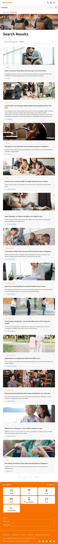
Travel (8, 78)
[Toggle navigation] (54, 3)
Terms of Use (30, 534)
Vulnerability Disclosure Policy (42, 534)
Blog (8, 12)
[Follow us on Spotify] (54, 541)
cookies (8, 538)
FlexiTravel (9, 119)
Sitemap (23, 534)
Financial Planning (11, 259)
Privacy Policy (6, 534)
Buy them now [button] (7, 484)
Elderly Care (10, 471)
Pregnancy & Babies (11, 224)
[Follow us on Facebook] (43, 541)
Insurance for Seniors (11, 366)
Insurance (5, 517)
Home (4, 12)
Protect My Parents (11, 189)
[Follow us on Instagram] (39, 541)
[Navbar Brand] (7, 2)
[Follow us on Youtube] (50, 541)
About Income (6, 524)
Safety (8, 154)
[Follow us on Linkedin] (47, 541)
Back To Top (51, 484)
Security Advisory (15, 534)
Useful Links (6, 521)
